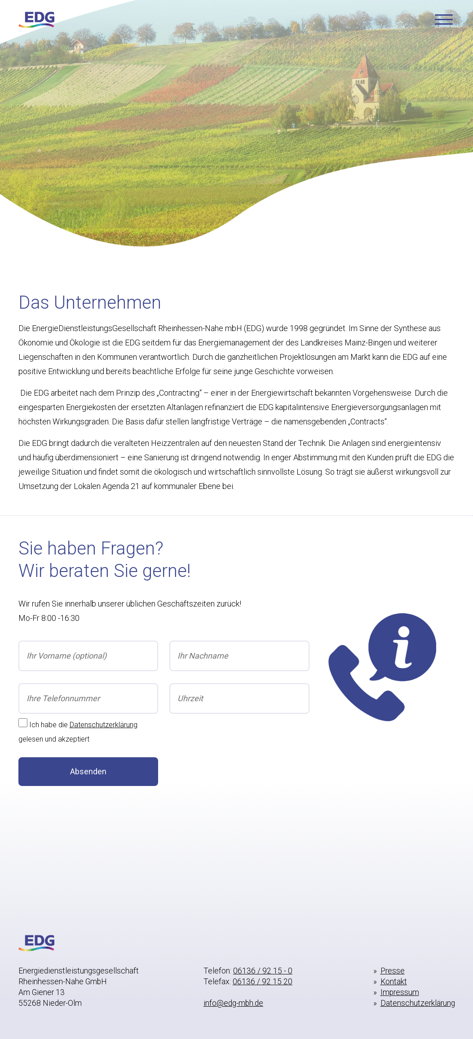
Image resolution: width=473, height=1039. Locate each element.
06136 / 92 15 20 (262, 981)
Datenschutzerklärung (103, 724)
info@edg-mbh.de (233, 1003)
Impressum (399, 992)
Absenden (88, 771)
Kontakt (393, 981)
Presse (392, 970)
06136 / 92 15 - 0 (262, 970)
